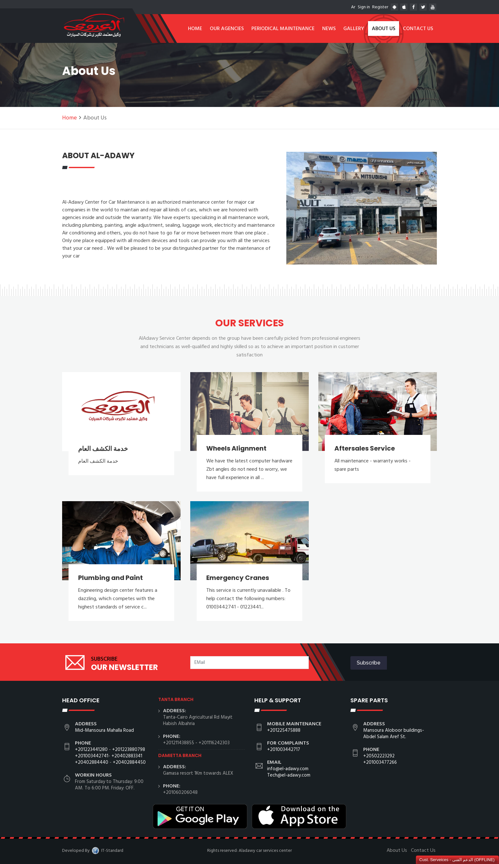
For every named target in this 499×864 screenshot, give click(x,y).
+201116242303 (214, 743)
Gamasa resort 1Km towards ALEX (198, 773)
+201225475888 (283, 730)
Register (380, 7)
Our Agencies (227, 29)
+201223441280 (91, 750)
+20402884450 (129, 762)
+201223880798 (128, 750)
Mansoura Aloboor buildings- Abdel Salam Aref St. (393, 734)
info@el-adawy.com (287, 769)
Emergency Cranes (237, 577)
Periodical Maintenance (283, 29)
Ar (353, 7)
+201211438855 (178, 743)
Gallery (353, 29)
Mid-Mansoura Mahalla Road (104, 730)
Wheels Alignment (236, 448)
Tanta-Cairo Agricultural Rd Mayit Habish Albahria (198, 720)
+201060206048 (180, 792)
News (329, 29)
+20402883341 (126, 756)
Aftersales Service (364, 448)
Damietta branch (179, 755)
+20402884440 (91, 762)
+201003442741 (91, 756)
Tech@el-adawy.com (288, 775)
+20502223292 (379, 756)
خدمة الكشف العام (103, 448)
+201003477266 (380, 762)
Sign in (364, 7)
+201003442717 (283, 750)
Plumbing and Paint (110, 577)
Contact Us (418, 29)
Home (195, 29)
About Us (383, 29)
